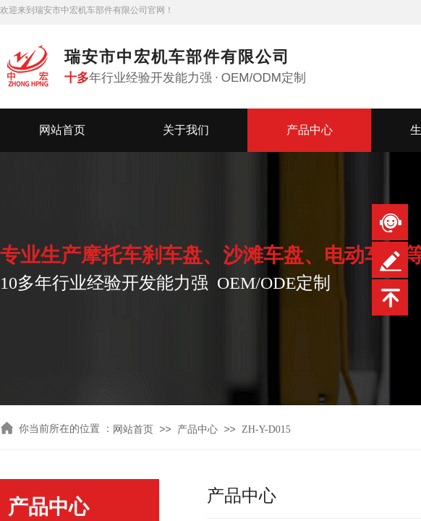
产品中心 (309, 130)
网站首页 (62, 130)
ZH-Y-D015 (266, 429)
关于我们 (186, 130)
